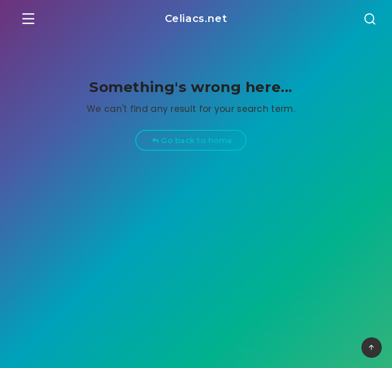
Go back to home (192, 140)
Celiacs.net (196, 18)
